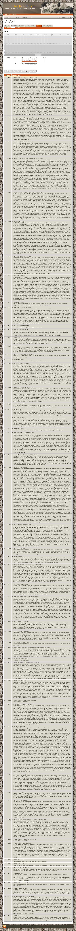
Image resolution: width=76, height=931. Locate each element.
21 (28, 64)
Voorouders (14, 25)
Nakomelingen (22, 25)
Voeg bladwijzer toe (66, 17)
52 (35, 64)
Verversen (18, 27)
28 (30, 63)
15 (27, 63)
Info (32, 17)
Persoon (7, 25)
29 (30, 64)
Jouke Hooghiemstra (44, 925)
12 (25, 63)
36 (32, 63)
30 (31, 63)
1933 (29, 57)
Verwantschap (31, 25)
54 (36, 63)
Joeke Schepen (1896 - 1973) (29, 60)
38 (32, 63)
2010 (44, 57)
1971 (37, 57)
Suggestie (49, 25)
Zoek (17, 17)
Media (25, 17)
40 (33, 63)
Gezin (44, 25)
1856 (14, 57)
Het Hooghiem (23, 6)
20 (28, 63)
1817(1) (8, 57)
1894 (22, 57)
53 (35, 63)
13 (26, 63)
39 (32, 64)
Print (59, 17)
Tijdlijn (38, 25)
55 (36, 63)
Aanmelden (9, 17)
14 (26, 64)
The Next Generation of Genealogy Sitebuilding (33, 924)
